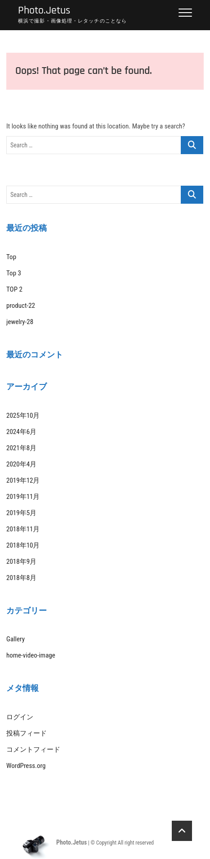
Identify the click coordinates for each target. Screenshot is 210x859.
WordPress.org (25, 766)
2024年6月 (21, 432)
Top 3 (13, 273)
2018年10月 (23, 545)
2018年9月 (21, 561)
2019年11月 (23, 497)
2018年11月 (23, 529)
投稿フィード (26, 733)
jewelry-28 (19, 322)
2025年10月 (23, 415)
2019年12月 (23, 480)
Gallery (15, 639)
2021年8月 (21, 448)
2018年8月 (21, 578)
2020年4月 (21, 464)
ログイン (19, 717)
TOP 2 (14, 289)
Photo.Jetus (44, 10)
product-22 (20, 306)
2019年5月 (21, 513)
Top (11, 257)
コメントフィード (33, 749)
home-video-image (30, 655)
